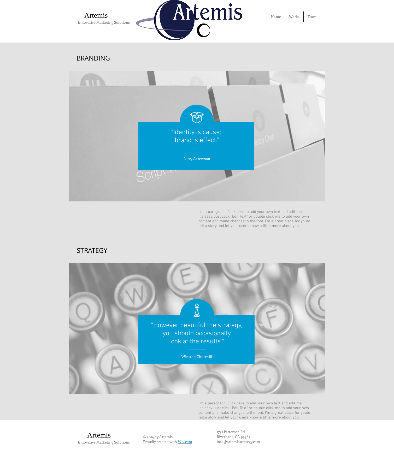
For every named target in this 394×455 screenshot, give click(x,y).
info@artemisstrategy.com (238, 441)
